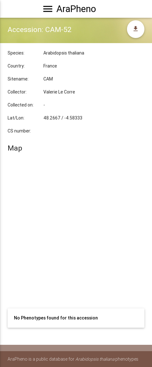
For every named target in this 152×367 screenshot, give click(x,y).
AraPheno (76, 9)
